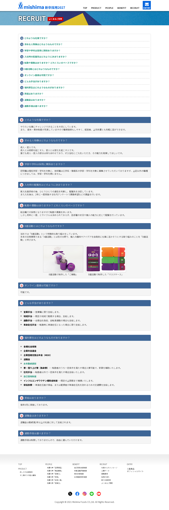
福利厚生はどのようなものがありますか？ (45, 87)
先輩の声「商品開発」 (55, 471)
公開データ (105, 471)
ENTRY (146, 7)
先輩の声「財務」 (53, 477)
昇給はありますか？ (34, 93)
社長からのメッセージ (109, 467)
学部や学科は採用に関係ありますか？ (42, 50)
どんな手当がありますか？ (37, 81)
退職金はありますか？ (35, 99)
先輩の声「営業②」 (54, 483)
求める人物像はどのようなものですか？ (44, 44)
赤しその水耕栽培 (26, 472)
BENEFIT (121, 7)
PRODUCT (96, 7)
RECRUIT (134, 7)
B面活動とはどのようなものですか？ (42, 69)
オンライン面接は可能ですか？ (39, 75)
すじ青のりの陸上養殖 (28, 475)
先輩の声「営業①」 (54, 474)
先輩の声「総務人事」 (55, 480)
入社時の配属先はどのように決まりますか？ (46, 56)
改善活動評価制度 (80, 471)
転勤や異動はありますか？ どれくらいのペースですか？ (51, 62)
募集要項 (104, 474)
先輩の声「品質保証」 (55, 467)
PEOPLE (109, 7)
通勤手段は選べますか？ (36, 106)
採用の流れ (105, 477)
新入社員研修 (106, 480)
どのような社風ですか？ (36, 38)
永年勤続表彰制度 (80, 477)
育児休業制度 (79, 474)
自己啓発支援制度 (80, 467)
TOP (85, 7)
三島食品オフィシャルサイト (135, 470)
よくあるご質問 (106, 483)
